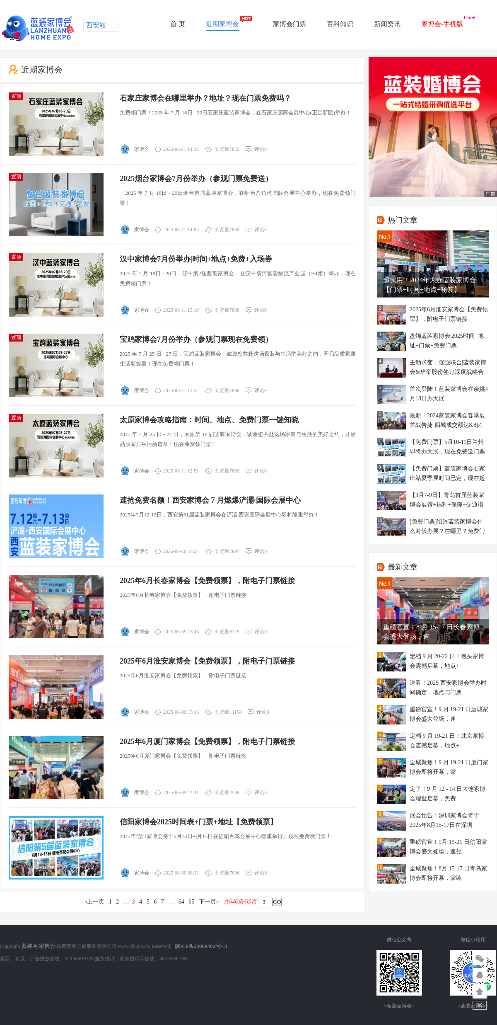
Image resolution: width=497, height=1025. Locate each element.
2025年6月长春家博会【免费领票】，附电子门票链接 (207, 581)
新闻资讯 (387, 23)
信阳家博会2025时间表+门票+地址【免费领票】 (198, 822)
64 (181, 902)
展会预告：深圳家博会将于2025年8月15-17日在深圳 (444, 820)
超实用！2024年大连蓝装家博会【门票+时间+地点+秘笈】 (429, 284)
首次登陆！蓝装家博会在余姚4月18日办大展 (449, 394)
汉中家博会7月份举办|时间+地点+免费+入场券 (196, 259)
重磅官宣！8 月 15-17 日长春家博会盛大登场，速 (431, 631)
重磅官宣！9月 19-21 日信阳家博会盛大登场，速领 (448, 847)
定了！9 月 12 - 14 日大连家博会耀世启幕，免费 (447, 794)
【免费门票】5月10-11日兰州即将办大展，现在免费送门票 (447, 447)
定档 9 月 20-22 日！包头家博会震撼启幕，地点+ (447, 661)
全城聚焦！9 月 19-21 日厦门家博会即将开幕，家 (449, 767)
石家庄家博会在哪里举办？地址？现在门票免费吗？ (205, 98)
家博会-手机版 (442, 23)
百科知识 (340, 23)
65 (191, 902)
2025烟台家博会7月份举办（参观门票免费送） (196, 178)
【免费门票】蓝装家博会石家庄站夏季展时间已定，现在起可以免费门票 (447, 474)
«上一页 (94, 902)
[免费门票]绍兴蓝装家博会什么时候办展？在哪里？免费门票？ (447, 527)
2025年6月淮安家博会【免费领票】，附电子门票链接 (207, 661)
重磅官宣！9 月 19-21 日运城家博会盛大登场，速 (449, 714)
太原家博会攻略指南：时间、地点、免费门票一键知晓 (209, 420)
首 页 (177, 23)
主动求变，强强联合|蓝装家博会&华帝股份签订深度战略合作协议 (448, 368)
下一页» (208, 902)
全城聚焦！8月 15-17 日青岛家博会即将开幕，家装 (448, 873)
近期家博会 (222, 23)
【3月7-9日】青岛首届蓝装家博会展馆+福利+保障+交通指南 (447, 501)
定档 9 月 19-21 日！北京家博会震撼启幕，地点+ (447, 741)
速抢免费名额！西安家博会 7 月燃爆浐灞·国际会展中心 (210, 500)
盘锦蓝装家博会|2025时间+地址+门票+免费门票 (447, 341)
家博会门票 (289, 23)
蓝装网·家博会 (38, 946)
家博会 (141, 149)
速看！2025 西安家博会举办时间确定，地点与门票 (448, 687)
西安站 (96, 25)
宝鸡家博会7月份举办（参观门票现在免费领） (196, 339)
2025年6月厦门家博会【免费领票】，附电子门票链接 (207, 741)
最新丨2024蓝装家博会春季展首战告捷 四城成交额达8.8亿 (447, 420)
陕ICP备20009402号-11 (201, 946)
